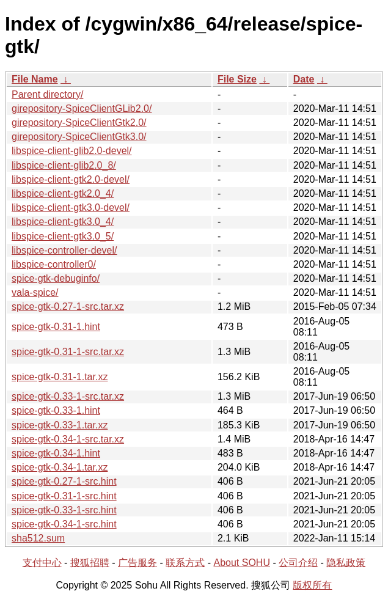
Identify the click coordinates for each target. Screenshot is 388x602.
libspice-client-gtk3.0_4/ (63, 221)
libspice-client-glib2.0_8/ (64, 165)
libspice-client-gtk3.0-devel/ (71, 207)
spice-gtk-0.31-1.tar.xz (60, 377)
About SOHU (241, 562)
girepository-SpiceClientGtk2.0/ (79, 122)
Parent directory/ (47, 94)
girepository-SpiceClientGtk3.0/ (79, 136)
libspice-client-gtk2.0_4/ (63, 193)
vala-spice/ (35, 292)
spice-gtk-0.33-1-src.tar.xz (68, 396)
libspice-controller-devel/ (64, 250)
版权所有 (312, 585)
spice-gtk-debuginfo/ (56, 278)
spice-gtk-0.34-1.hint (56, 453)
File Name (35, 79)
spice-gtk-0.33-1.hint (56, 410)
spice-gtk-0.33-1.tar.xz (60, 425)
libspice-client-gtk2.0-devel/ (71, 179)
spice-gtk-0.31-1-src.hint (64, 496)
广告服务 (137, 562)
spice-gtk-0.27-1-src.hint (64, 481)
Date (304, 79)
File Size (237, 79)
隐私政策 (345, 562)
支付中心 (42, 562)
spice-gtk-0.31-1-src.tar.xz (68, 352)
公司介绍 (298, 562)
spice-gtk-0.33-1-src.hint (64, 510)
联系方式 (185, 562)
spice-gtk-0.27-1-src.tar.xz (68, 306)
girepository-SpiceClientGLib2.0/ (82, 108)
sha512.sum (38, 538)
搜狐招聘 (89, 562)
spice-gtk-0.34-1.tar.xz (60, 467)
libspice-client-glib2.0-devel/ (72, 150)
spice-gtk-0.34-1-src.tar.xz (68, 439)
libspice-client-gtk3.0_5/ (63, 236)
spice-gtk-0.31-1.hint (56, 326)
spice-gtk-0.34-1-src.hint (64, 524)
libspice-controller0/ (54, 264)
